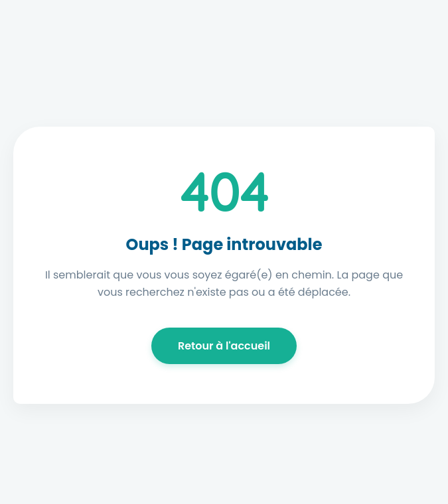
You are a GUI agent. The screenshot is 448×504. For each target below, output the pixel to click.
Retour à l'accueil (224, 345)
